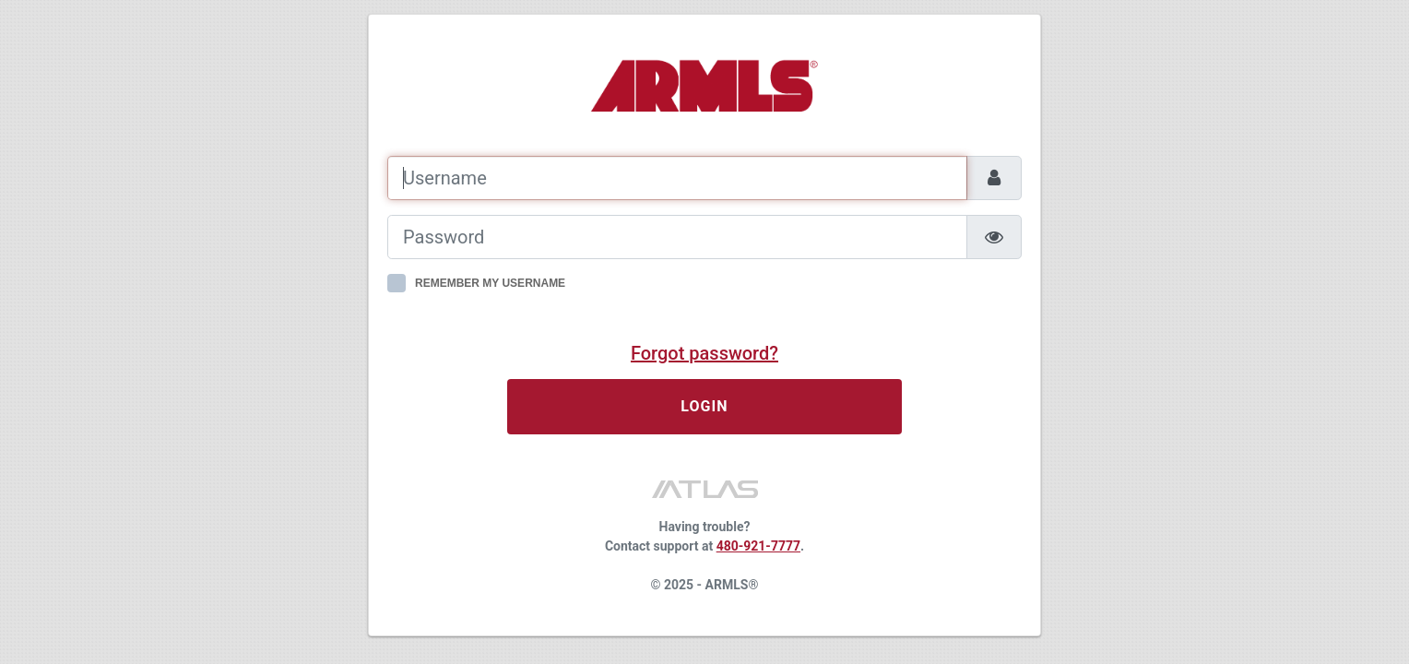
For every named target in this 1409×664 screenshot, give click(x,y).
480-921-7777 (758, 546)
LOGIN (704, 406)
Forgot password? (704, 353)
